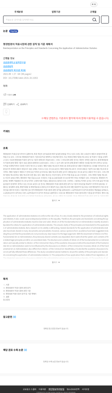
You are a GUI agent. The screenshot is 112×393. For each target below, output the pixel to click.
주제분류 (18, 11)
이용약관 (42, 389)
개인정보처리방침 (56, 389)
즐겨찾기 (6, 112)
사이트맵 (85, 389)
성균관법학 (8, 66)
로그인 (94, 4)
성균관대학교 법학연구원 (14, 62)
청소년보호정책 (73, 389)
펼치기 (54, 200)
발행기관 (56, 11)
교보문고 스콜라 (29, 389)
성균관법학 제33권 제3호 (14, 70)
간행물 (93, 11)
